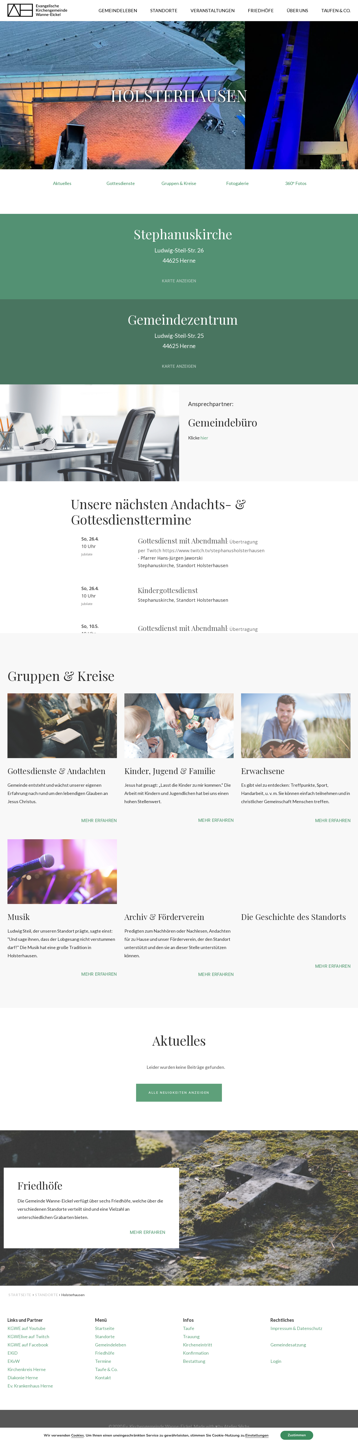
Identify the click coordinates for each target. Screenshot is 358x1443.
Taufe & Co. (106, 1369)
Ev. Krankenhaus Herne (30, 1385)
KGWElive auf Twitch (28, 1336)
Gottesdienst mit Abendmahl (182, 540)
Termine (103, 1361)
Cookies (77, 1435)
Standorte (105, 1336)
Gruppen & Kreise (178, 183)
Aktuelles (62, 183)
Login (275, 1361)
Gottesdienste (120, 183)
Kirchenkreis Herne (26, 1369)
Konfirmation (196, 1353)
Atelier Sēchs (237, 1426)
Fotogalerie (237, 183)
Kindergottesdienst (168, 590)
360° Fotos (296, 183)
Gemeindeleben (110, 1344)
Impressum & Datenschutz (296, 1328)
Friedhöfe (104, 1353)
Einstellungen (256, 1435)
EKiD (12, 1353)
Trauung (191, 1336)
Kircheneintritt (197, 1344)
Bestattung (194, 1361)
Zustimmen (297, 1435)
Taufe (188, 1328)
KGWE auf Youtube (26, 1328)
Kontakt (103, 1377)
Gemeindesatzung (288, 1344)
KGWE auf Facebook (27, 1344)
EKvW (13, 1361)
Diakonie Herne (22, 1377)
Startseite (19, 1295)
